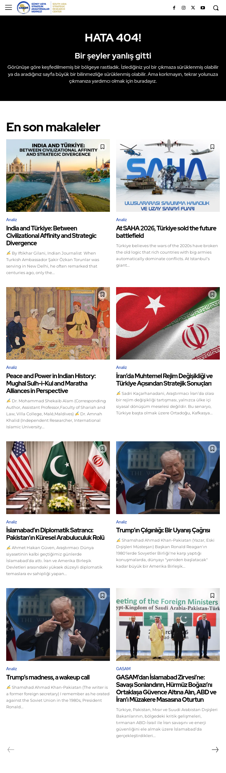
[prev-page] (11, 749)
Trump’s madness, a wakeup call (47, 677)
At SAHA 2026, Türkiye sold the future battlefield (166, 232)
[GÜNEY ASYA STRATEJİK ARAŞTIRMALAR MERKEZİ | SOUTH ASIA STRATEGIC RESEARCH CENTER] (42, 7)
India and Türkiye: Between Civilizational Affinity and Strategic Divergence (51, 235)
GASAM (123, 668)
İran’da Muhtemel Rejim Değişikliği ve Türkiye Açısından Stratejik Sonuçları (164, 379)
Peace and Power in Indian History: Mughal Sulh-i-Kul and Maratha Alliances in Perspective (51, 383)
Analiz (11, 219)
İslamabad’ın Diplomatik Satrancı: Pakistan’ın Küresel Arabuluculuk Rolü (55, 534)
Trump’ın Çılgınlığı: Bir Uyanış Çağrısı (163, 530)
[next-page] (215, 749)
